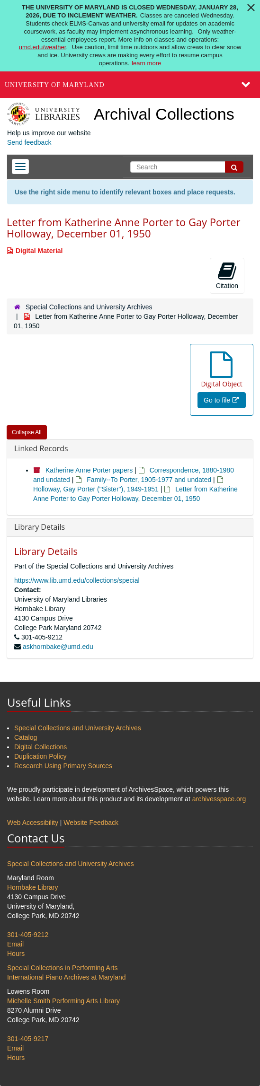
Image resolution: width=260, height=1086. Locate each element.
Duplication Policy (40, 756)
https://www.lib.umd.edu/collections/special (77, 580)
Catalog (25, 737)
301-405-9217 (27, 1038)
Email (15, 944)
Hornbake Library (32, 887)
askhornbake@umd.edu (58, 646)
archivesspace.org (219, 799)
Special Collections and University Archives (89, 307)
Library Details (39, 527)
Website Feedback (90, 822)
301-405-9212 (27, 934)
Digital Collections (40, 747)
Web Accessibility (32, 822)
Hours (16, 953)
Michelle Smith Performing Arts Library (63, 1001)
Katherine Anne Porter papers (89, 470)
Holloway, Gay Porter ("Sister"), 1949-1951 (96, 489)
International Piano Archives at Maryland (66, 977)
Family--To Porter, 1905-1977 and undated (149, 479)
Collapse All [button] (27, 432)
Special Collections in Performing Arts (62, 968)
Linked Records (41, 448)
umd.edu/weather (42, 47)
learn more (146, 63)
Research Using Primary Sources (63, 766)
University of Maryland (55, 84)
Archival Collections (164, 114)
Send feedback (29, 142)
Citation (227, 275)
